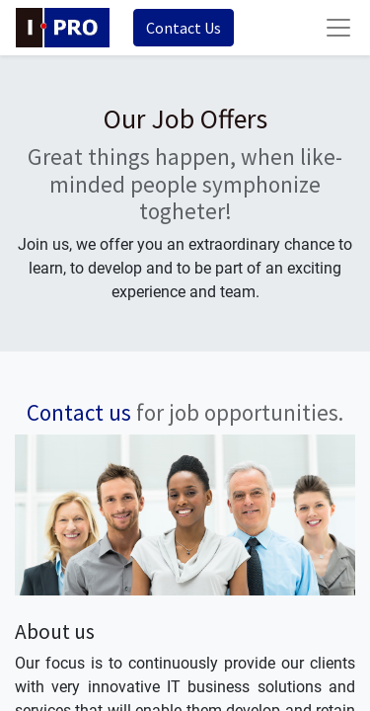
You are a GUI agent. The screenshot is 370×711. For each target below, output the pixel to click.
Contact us (79, 412)
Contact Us (183, 28)
